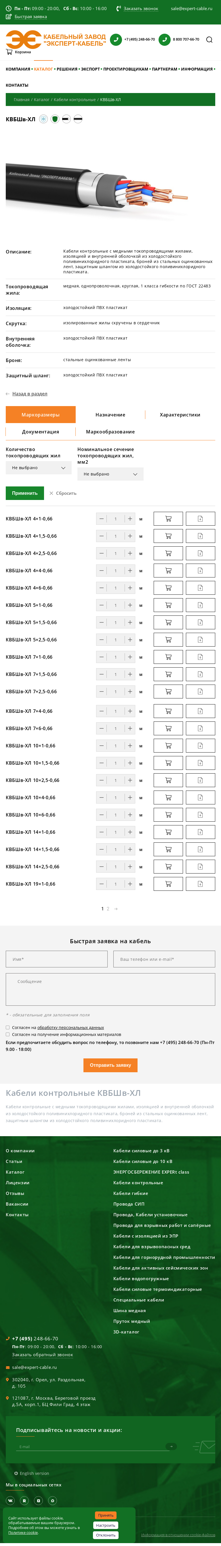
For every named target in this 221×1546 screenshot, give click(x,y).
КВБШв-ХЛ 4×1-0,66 (29, 521)
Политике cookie (23, 1532)
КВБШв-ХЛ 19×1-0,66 (31, 887)
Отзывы (15, 1196)
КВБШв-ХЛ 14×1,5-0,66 (33, 852)
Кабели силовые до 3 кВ (141, 1153)
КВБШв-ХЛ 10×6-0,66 (31, 817)
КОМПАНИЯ (18, 69)
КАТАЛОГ (43, 69)
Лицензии (18, 1185)
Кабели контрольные (138, 1185)
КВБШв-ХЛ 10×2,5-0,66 (33, 783)
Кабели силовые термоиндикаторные (157, 1292)
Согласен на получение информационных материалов (66, 1037)
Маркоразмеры (41, 415)
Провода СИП (129, 1207)
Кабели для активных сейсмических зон (160, 1271)
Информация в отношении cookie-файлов (178, 1537)
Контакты (17, 1217)
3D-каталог (126, 1334)
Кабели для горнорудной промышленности (164, 1260)
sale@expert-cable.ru (34, 1370)
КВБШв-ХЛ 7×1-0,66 (29, 660)
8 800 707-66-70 (186, 39)
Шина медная (129, 1313)
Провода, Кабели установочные (150, 1217)
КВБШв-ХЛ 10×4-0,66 (31, 800)
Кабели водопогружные (141, 1281)
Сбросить (66, 496)
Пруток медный (131, 1324)
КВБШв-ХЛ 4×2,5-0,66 (31, 556)
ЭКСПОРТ (90, 69)
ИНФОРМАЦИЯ (197, 69)
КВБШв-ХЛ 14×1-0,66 (31, 835)
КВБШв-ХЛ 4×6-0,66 (29, 591)
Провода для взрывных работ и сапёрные (162, 1228)
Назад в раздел (29, 394)
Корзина (23, 51)
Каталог (15, 1175)
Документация (40, 434)
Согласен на (58, 1030)
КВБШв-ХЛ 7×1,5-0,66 (31, 677)
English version (34, 1476)
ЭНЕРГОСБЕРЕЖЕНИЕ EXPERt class (151, 1175)
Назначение (110, 415)
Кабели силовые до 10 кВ (143, 1164)
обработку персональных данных (70, 1030)
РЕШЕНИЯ (67, 69)
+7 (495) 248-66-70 (139, 39)
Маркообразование (110, 434)
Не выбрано (25, 470)
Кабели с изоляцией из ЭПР (145, 1239)
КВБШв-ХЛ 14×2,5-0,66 (33, 869)
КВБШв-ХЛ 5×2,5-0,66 (31, 642)
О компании (20, 1153)
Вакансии (17, 1207)
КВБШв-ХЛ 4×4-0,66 (29, 573)
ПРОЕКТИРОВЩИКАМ (125, 69)
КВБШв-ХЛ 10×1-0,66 (31, 748)
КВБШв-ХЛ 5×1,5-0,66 (31, 625)
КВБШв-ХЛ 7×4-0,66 (29, 714)
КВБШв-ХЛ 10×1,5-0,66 (33, 766)
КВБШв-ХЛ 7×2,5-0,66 (31, 694)
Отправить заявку (110, 1068)
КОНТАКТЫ (17, 85)
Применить (25, 496)
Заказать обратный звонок (42, 1357)
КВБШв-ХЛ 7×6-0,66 (29, 731)
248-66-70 (35, 1341)
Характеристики (180, 415)
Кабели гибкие (130, 1196)
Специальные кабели (138, 1303)
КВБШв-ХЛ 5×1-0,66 (29, 608)
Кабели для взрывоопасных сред (151, 1249)
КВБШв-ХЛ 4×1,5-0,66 (31, 539)
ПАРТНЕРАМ (164, 69)
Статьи (14, 1164)
